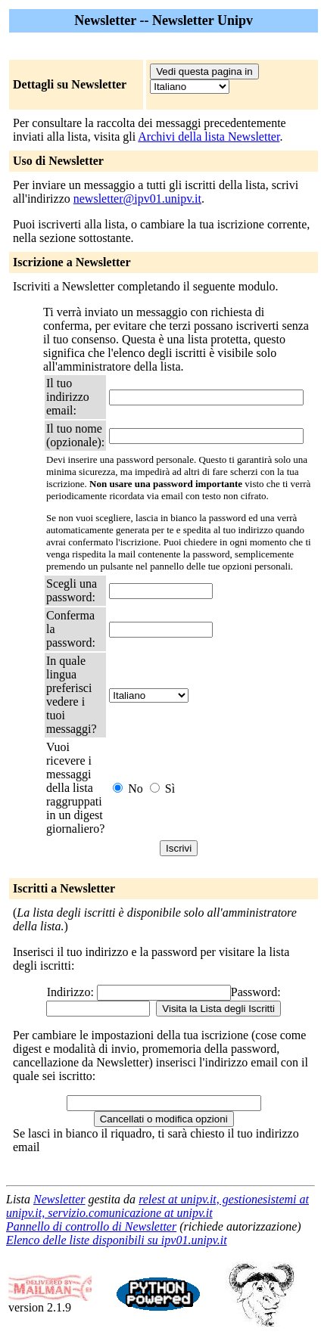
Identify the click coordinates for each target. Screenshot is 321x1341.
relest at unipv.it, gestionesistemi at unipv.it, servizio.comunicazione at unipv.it (157, 1206)
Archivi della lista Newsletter (208, 136)
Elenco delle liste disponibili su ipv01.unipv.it (116, 1240)
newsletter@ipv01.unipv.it (137, 198)
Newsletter (59, 1199)
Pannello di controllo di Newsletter (91, 1226)
